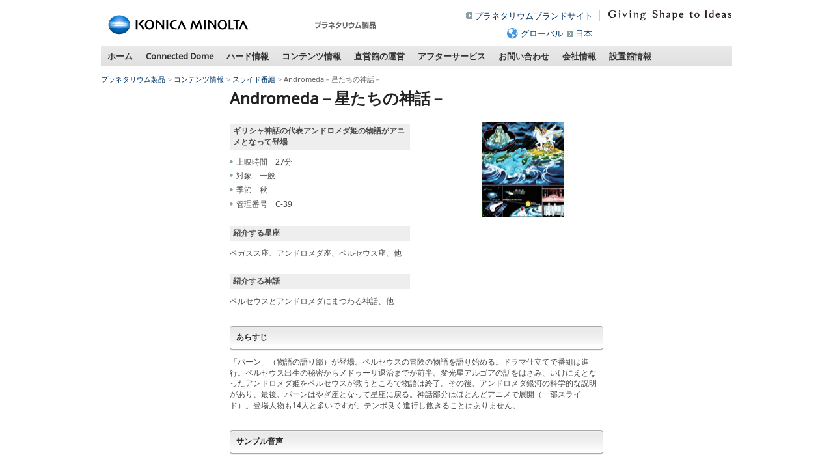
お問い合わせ (523, 56)
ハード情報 (247, 56)
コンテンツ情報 (311, 56)
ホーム (120, 56)
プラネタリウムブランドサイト (533, 15)
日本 (583, 33)
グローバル (542, 33)
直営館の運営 (379, 56)
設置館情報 (630, 56)
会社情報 (579, 56)
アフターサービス (451, 56)
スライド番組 (253, 79)
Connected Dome (179, 56)
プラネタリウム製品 (133, 79)
